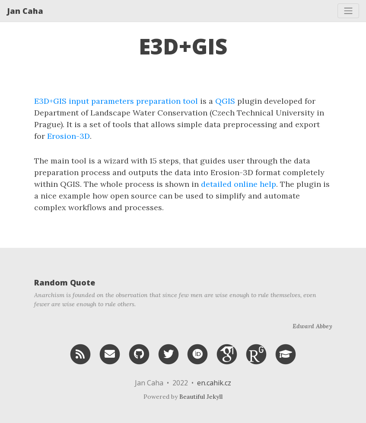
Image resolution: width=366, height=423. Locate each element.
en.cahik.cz (214, 383)
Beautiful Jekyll (201, 397)
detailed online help (238, 184)
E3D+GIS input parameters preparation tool (116, 101)
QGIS (225, 101)
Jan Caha (25, 11)
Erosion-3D (68, 136)
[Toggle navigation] (348, 10)
